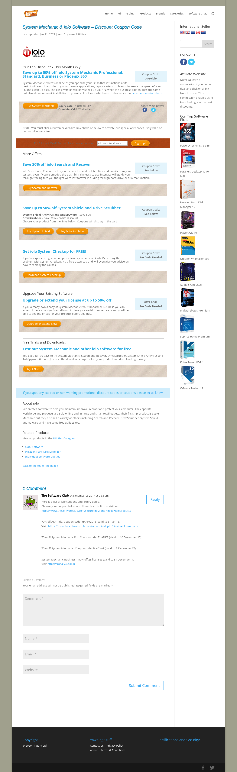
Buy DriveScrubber (72, 231)
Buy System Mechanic (40, 106)
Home (109, 13)
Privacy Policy (115, 745)
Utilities (81, 34)
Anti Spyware (66, 34)
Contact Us (97, 745)
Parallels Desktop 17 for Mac (195, 171)
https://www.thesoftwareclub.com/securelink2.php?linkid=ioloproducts (86, 510)
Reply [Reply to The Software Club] (155, 499)
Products (145, 13)
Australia (203, 32)
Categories (177, 13)
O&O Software (34, 447)
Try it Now (33, 369)
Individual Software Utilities (42, 456)
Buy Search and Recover (42, 188)
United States (182, 32)
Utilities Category (64, 438)
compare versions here (147, 93)
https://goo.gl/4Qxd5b (61, 564)
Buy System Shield (38, 231)
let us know (155, 393)
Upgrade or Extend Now (42, 323)
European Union (193, 32)
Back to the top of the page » (41, 465)
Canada (198, 32)
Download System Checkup (44, 275)
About (94, 750)
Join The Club (126, 13)
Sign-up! (140, 143)
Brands (160, 13)
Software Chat (198, 13)
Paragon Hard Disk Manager (43, 452)
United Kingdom (187, 32)
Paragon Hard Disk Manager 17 (191, 202)
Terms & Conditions (113, 750)
